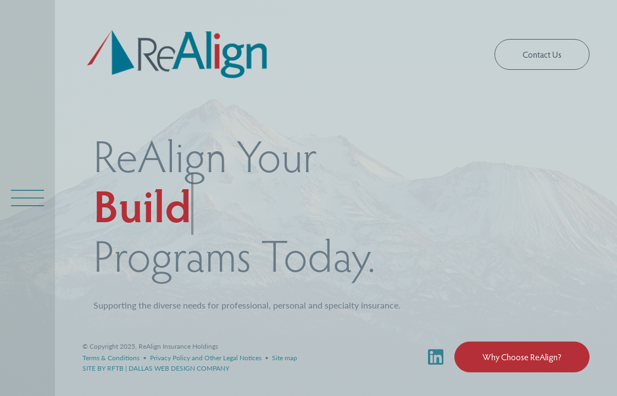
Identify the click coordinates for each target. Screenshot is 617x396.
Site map (284, 357)
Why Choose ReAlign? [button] (522, 356)
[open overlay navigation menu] (27, 198)
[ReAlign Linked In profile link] (441, 357)
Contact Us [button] (542, 54)
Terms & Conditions (111, 357)
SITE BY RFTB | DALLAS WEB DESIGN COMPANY (155, 368)
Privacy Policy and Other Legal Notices (206, 357)
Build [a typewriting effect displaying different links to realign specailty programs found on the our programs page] (142, 204)
